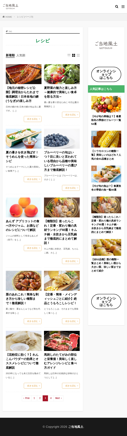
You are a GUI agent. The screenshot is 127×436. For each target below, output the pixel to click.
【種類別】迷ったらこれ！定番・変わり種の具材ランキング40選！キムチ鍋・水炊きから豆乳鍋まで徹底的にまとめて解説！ (60, 232)
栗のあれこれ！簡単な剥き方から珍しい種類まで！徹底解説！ (22, 299)
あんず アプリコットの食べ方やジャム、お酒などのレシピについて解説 (22, 226)
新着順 (10, 55)
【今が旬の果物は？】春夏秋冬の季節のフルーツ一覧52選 (106, 120)
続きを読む (32, 119)
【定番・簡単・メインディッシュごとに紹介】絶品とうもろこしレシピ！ (60, 299)
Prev (27, 398)
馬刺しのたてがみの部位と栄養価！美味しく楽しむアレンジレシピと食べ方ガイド (60, 361)
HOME (8, 17)
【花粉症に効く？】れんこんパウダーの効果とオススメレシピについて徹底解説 (22, 361)
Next (57, 398)
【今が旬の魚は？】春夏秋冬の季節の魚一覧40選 (106, 188)
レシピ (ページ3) (25, 16)
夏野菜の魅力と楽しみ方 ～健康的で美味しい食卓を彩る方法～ (60, 92)
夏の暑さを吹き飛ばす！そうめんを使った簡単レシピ (22, 157)
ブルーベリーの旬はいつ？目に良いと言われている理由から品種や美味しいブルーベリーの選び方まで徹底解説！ (60, 161)
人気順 (20, 55)
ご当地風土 (76, 426)
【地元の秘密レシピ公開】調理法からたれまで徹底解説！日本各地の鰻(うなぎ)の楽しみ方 (22, 94)
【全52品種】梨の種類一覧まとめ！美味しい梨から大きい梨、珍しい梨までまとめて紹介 (106, 265)
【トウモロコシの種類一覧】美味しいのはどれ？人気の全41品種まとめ (106, 155)
